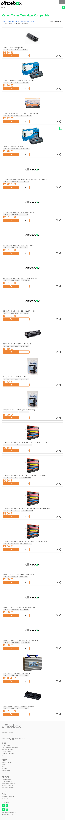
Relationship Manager (8, 783)
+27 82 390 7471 (7, 815)
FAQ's (4, 794)
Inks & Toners (6, 751)
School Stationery (7, 749)
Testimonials (6, 770)
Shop (4, 21)
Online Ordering (7, 781)
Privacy (4, 766)
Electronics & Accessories (10, 747)
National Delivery (7, 779)
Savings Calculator (7, 785)
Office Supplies (6, 745)
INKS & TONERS (13, 21)
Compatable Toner (27, 21)
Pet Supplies (6, 756)
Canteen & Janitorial (8, 754)
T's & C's (4, 764)
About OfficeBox (7, 762)
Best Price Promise (8, 787)
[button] (62, 2)
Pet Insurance (6, 773)
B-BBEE (4, 768)
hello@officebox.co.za (9, 813)
